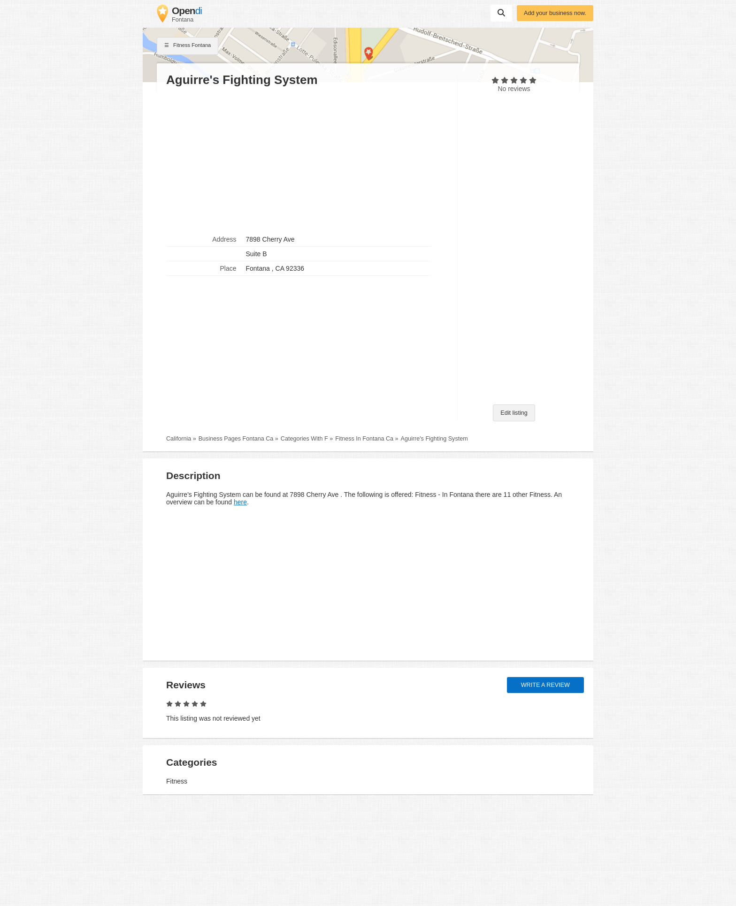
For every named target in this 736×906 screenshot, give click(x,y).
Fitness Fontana (187, 46)
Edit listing (513, 413)
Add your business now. (555, 13)
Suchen (501, 12)
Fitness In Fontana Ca (364, 438)
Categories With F (304, 438)
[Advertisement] (307, 160)
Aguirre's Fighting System (434, 438)
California (178, 438)
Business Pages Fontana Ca (236, 438)
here (240, 502)
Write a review (545, 685)
